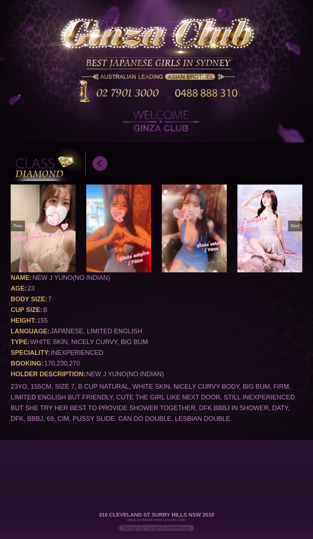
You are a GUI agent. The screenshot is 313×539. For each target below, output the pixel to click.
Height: (23, 320)
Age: (19, 288)
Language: (30, 331)
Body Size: (29, 299)
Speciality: (30, 352)
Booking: (27, 363)
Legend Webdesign (169, 528)
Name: (21, 277)
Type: (20, 342)
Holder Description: (48, 374)
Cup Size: (26, 309)
